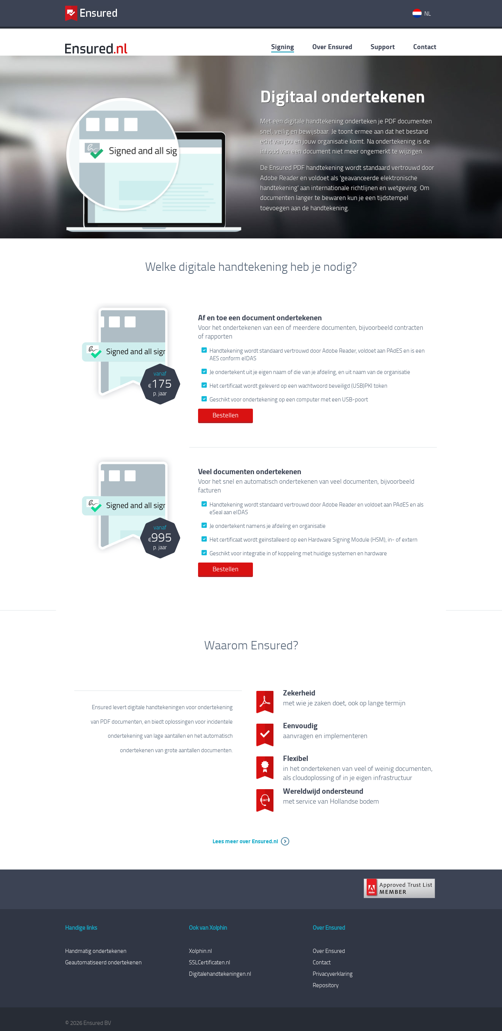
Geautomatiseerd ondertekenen (103, 962)
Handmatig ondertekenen (95, 950)
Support (383, 46)
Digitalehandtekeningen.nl (220, 973)
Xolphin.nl (200, 950)
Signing (282, 46)
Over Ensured (332, 46)
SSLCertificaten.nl (209, 962)
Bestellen (225, 415)
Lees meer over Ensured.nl (245, 841)
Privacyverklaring (333, 973)
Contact (424, 46)
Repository (326, 985)
